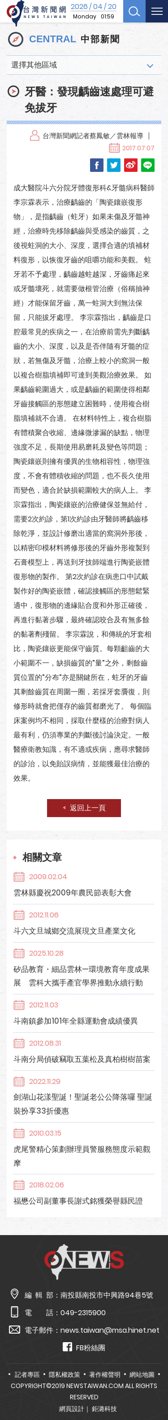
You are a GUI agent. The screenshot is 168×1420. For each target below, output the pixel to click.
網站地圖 (142, 1374)
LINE (148, 165)
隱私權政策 (64, 1374)
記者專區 (27, 1374)
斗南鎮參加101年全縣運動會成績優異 (75, 1021)
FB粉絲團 (84, 1347)
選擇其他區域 (34, 64)
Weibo (131, 165)
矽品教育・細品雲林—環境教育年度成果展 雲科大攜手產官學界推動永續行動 (81, 976)
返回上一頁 (88, 808)
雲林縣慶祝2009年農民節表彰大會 (72, 892)
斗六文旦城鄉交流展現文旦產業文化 (74, 931)
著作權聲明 (105, 1374)
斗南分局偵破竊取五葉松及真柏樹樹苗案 (82, 1059)
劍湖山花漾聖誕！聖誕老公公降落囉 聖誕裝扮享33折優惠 (82, 1104)
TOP (154, 1387)
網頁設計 (71, 1408)
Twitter (114, 165)
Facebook (96, 165)
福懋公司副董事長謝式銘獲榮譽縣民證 (78, 1200)
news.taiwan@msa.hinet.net (109, 1330)
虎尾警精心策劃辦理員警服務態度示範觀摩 (82, 1156)
